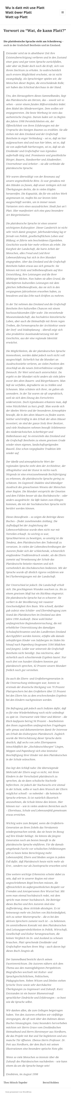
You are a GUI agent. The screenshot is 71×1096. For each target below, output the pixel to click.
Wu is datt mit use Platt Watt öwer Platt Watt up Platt (24, 12)
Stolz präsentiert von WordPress (18, 1092)
